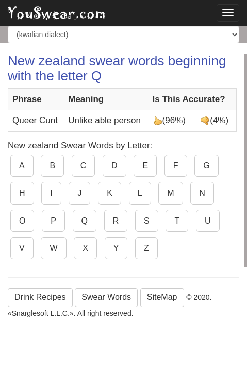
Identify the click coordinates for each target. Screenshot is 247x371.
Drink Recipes (40, 297)
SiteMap (162, 297)
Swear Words (106, 297)
